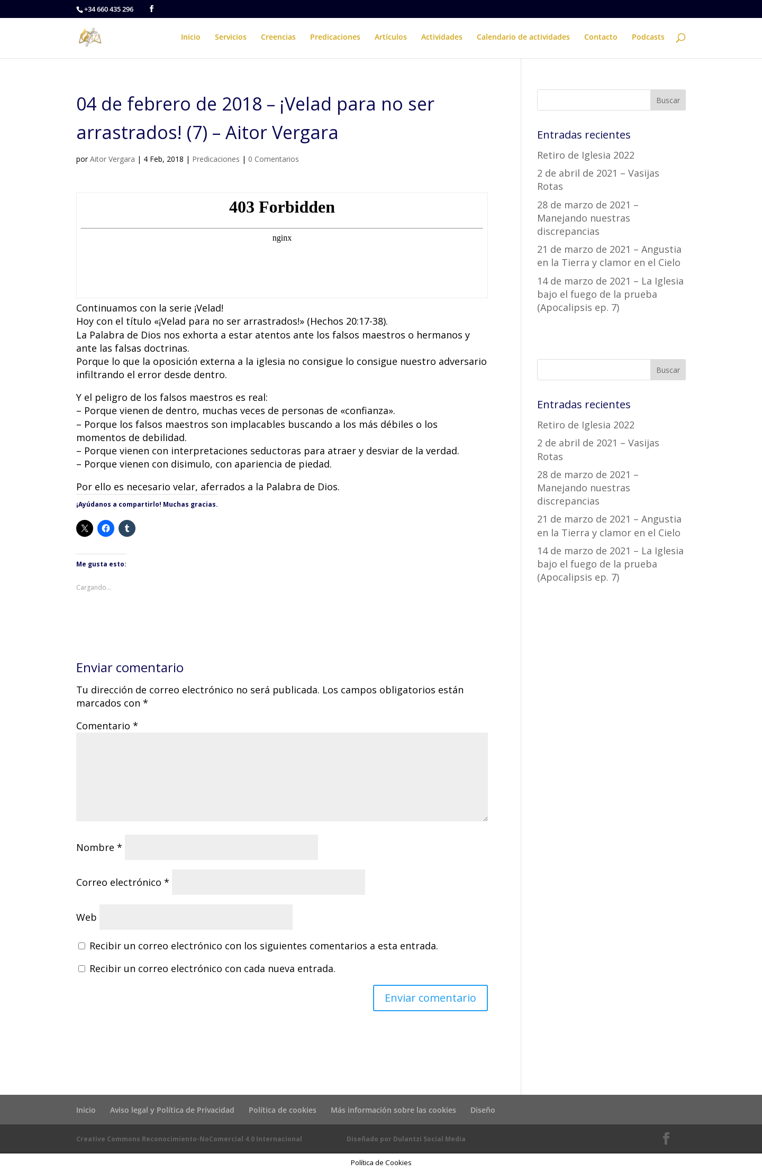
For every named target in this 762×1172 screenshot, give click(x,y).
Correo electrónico (122, 882)
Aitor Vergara (112, 159)
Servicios (231, 37)
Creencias (278, 37)
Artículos (391, 37)
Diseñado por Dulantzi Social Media (406, 1138)
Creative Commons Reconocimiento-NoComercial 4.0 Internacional (189, 1138)
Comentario (107, 725)
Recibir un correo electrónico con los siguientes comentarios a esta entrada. (263, 945)
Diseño (482, 1110)
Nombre (99, 847)
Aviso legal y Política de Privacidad (172, 1110)
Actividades (441, 37)
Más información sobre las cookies (393, 1110)
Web (86, 917)
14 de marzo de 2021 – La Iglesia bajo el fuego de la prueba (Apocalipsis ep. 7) (610, 294)
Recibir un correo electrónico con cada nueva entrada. (212, 968)
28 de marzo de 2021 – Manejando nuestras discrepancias (588, 217)
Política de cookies (282, 1110)
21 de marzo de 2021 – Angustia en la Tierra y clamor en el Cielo (609, 256)
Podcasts (648, 37)
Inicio (191, 37)
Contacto (601, 37)
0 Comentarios (273, 159)
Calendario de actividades (523, 37)
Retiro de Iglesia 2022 (585, 155)
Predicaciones (335, 37)
